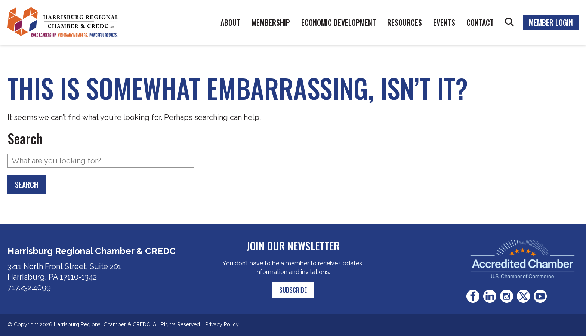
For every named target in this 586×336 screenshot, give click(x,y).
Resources (404, 22)
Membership (271, 22)
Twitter (523, 296)
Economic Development (338, 22)
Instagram (506, 296)
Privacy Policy (222, 324)
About (230, 22)
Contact (480, 22)
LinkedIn (489, 296)
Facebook (472, 296)
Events (444, 22)
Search (509, 22)
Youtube (540, 296)
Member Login (551, 22)
